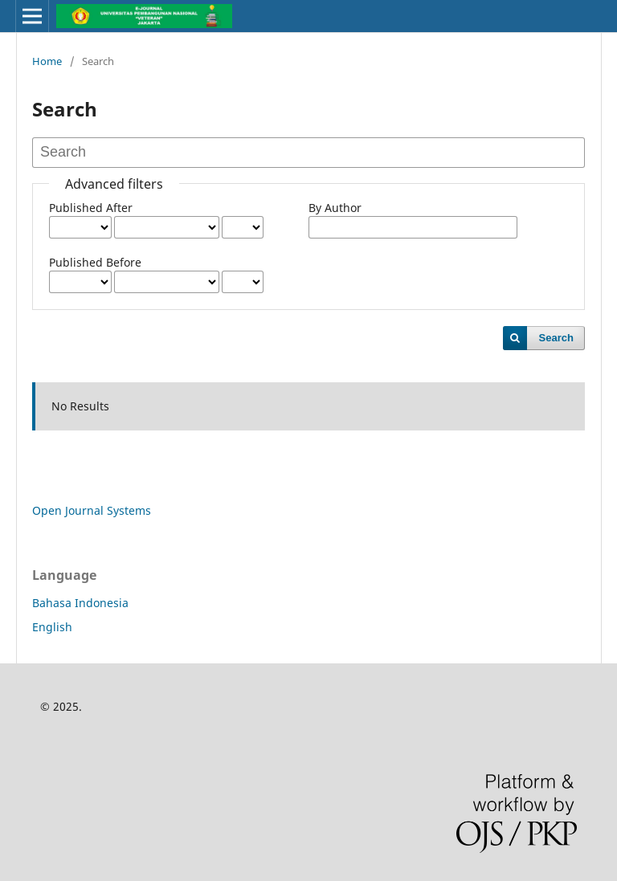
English (52, 626)
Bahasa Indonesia (80, 602)
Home (47, 61)
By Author (335, 207)
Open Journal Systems (91, 510)
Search (556, 338)
